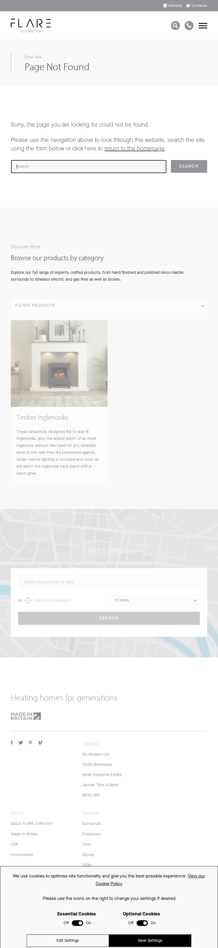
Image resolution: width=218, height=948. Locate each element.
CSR (14, 844)
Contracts (196, 5)
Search (109, 622)
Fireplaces (91, 834)
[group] (59, 405)
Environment (22, 854)
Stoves (88, 854)
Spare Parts (92, 885)
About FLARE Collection (32, 823)
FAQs (86, 865)
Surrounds (91, 823)
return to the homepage (134, 148)
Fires (86, 844)
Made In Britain (24, 834)
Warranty (173, 5)
